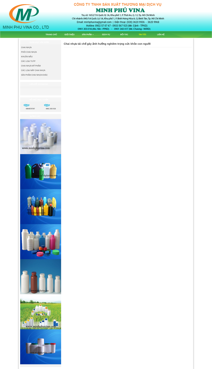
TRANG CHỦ (51, 34)
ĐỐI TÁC (124, 34)
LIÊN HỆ (160, 34)
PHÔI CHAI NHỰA (29, 52)
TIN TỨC (142, 34)
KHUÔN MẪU (27, 57)
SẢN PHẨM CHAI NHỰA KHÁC (34, 75)
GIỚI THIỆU (69, 34)
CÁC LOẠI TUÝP (28, 61)
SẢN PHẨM (88, 34)
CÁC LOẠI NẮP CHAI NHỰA (33, 70)
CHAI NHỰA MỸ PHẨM (31, 66)
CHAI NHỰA (26, 47)
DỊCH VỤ (106, 34)
